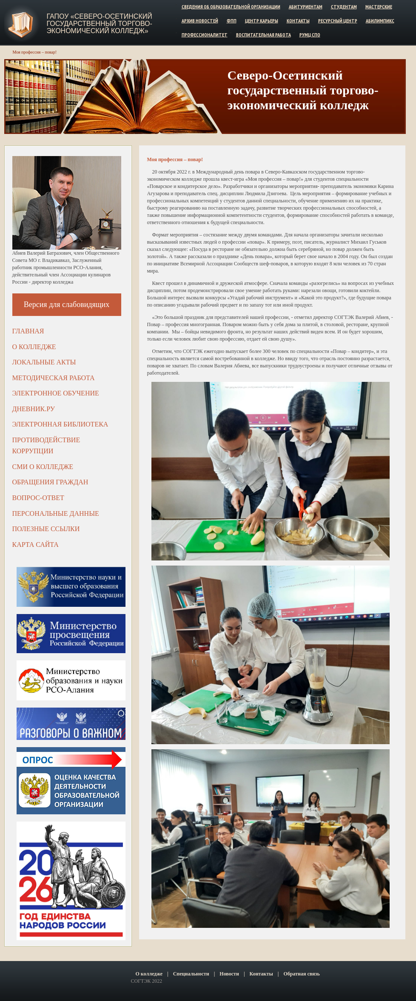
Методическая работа (53, 377)
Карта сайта (35, 544)
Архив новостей (200, 20)
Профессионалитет (205, 34)
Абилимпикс (380, 20)
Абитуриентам (305, 6)
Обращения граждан (50, 482)
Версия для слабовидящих (67, 304)
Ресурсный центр (337, 20)
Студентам (344, 6)
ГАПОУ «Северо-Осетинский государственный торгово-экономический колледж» (99, 23)
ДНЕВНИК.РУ (33, 408)
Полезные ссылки (46, 528)
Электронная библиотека (60, 424)
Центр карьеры (261, 20)
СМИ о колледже (43, 466)
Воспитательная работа (263, 34)
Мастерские (378, 6)
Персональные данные (55, 513)
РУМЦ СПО (309, 34)
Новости (229, 974)
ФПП (231, 20)
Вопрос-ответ (38, 497)
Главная (28, 331)
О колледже (34, 346)
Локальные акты (44, 362)
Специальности (191, 974)
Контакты (298, 20)
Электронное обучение (55, 393)
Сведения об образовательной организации (231, 6)
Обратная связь (301, 974)
